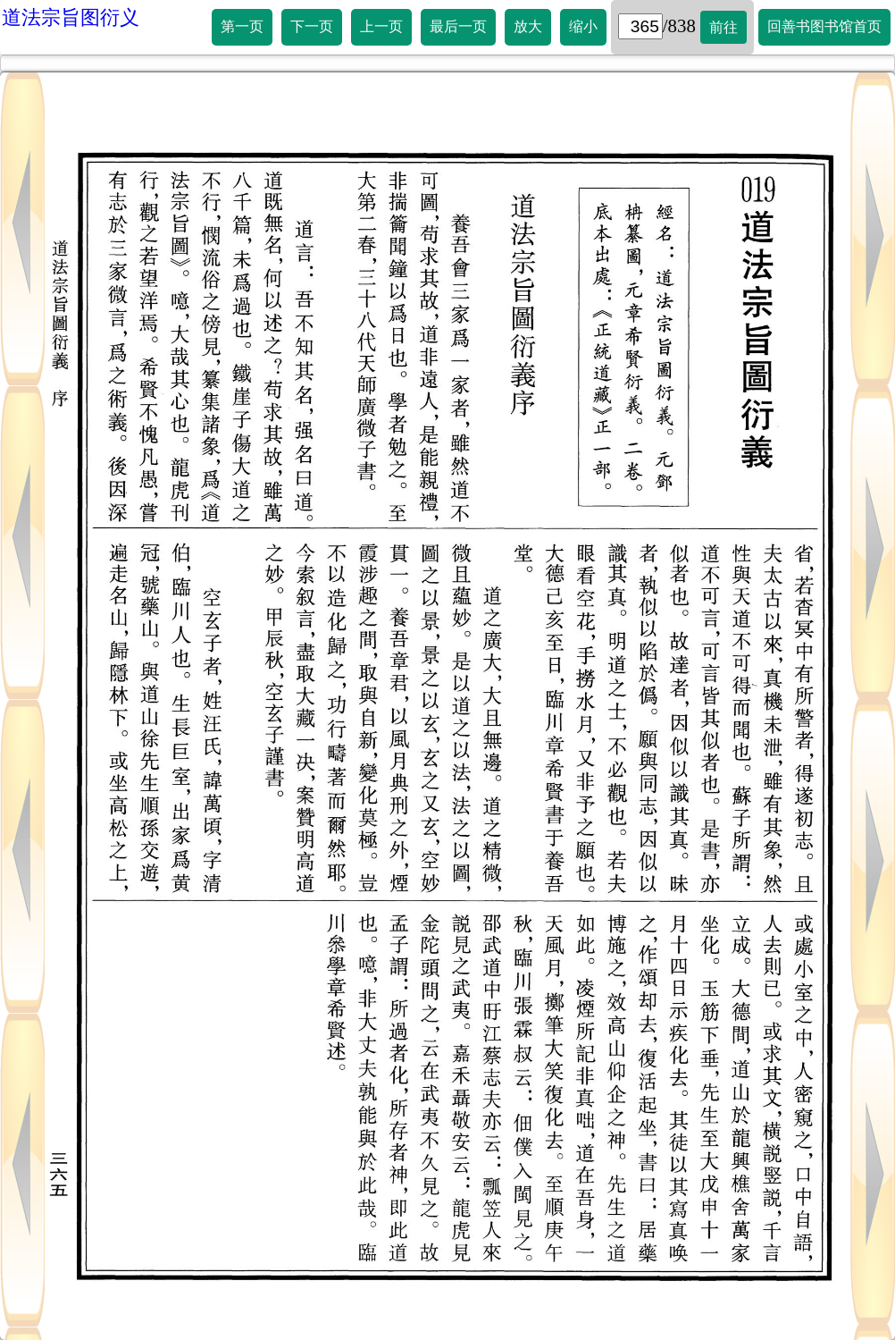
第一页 (242, 26)
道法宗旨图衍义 (70, 17)
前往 (723, 27)
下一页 (311, 26)
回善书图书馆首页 (824, 26)
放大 (528, 26)
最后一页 (458, 26)
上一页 (381, 26)
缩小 (583, 26)
